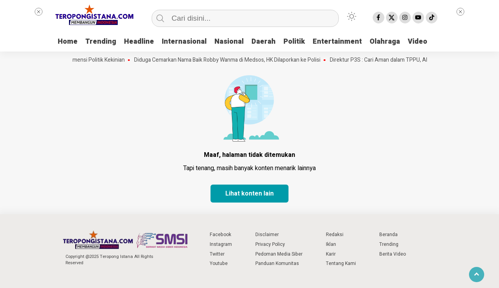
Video (417, 41)
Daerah (263, 41)
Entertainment (337, 41)
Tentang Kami (341, 263)
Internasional (184, 41)
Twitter (217, 254)
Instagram (221, 244)
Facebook (220, 234)
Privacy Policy (270, 244)
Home (68, 41)
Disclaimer (267, 234)
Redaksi (334, 234)
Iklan (331, 244)
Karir (331, 254)
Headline (139, 41)
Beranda (388, 234)
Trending (100, 41)
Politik (294, 41)
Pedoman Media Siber (279, 254)
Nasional (229, 41)
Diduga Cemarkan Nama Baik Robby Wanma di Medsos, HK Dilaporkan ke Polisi (231, 60)
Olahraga (385, 41)
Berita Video (392, 254)
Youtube (219, 263)
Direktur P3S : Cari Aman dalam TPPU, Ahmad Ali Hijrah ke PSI (407, 60)
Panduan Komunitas (277, 263)
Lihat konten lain (249, 193)
